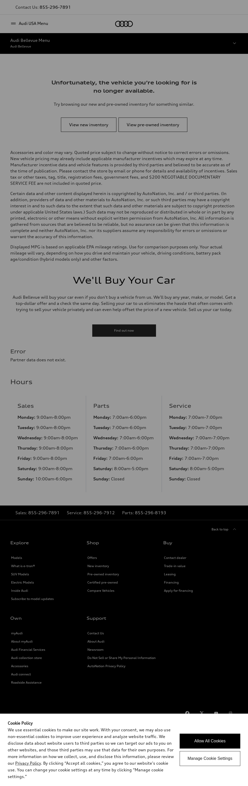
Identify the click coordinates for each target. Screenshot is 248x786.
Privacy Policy (28, 763)
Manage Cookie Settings (210, 758)
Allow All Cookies (210, 741)
